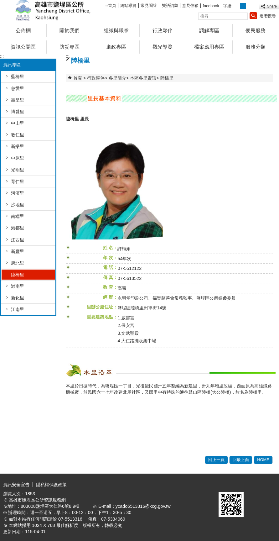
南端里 (17, 216)
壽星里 (17, 99)
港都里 (17, 227)
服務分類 (255, 47)
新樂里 (17, 146)
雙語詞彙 (170, 5)
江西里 (17, 239)
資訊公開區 (23, 47)
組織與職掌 (116, 30)
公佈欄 (23, 30)
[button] (253, 15)
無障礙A (256, 484)
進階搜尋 (268, 15)
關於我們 (69, 30)
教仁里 (17, 134)
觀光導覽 (162, 47)
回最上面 (241, 459)
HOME (263, 459)
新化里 (17, 297)
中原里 (17, 157)
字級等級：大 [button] (249, 6)
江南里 (17, 309)
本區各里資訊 (143, 78)
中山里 (17, 123)
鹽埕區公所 (53, 10)
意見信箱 (190, 5)
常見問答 (149, 5)
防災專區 (69, 47)
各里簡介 (117, 78)
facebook (211, 5)
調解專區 (209, 30)
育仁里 (17, 181)
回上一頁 (216, 459)
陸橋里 (17, 274)
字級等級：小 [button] (236, 6)
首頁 (112, 5)
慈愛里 (17, 88)
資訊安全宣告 (16, 484)
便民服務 (255, 30)
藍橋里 (17, 76)
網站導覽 (128, 5)
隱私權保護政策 (51, 484)
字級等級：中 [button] (243, 6)
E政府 (225, 484)
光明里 (17, 169)
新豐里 (17, 251)
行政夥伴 (162, 30)
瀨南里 (17, 286)
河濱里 (17, 193)
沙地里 (17, 204)
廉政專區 (116, 47)
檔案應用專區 (209, 47)
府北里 (17, 262)
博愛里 (17, 111)
